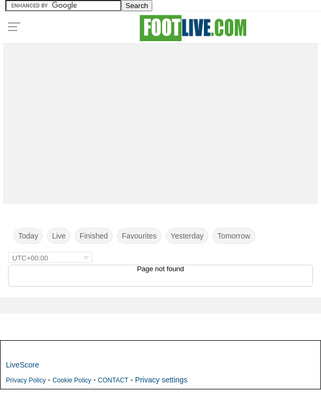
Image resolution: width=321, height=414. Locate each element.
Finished (94, 236)
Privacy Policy (26, 380)
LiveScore (22, 365)
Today (28, 236)
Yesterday (186, 236)
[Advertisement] (160, 121)
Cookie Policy (71, 380)
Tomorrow (233, 236)
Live (59, 236)
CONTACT (113, 380)
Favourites (139, 236)
